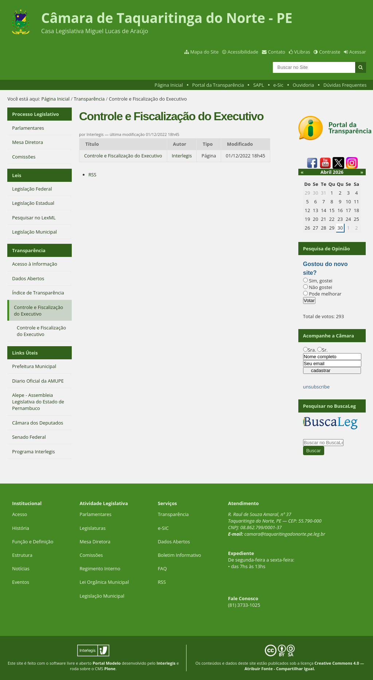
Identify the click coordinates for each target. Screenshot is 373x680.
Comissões (91, 555)
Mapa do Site (204, 51)
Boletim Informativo (179, 555)
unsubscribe (316, 386)
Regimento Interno (99, 568)
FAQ (162, 568)
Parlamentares (95, 514)
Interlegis (182, 155)
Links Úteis (25, 352)
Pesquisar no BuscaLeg (329, 406)
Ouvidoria (303, 85)
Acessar (357, 51)
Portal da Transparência (218, 85)
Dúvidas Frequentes (345, 85)
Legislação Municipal (101, 596)
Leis (16, 175)
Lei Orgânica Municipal (104, 582)
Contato (277, 51)
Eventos (20, 582)
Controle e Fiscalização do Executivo (123, 155)
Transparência (89, 98)
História (20, 528)
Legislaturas (92, 528)
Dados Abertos (174, 541)
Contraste (329, 51)
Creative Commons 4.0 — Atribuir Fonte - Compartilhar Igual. (304, 665)
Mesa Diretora (94, 541)
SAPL (258, 85)
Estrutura (22, 555)
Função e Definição (32, 541)
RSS (93, 174)
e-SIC (163, 528)
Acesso (19, 514)
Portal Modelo (107, 663)
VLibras (302, 51)
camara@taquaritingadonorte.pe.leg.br (284, 534)
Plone (109, 668)
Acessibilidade (243, 51)
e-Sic (278, 85)
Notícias (21, 568)
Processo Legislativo (35, 114)
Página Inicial (168, 85)
